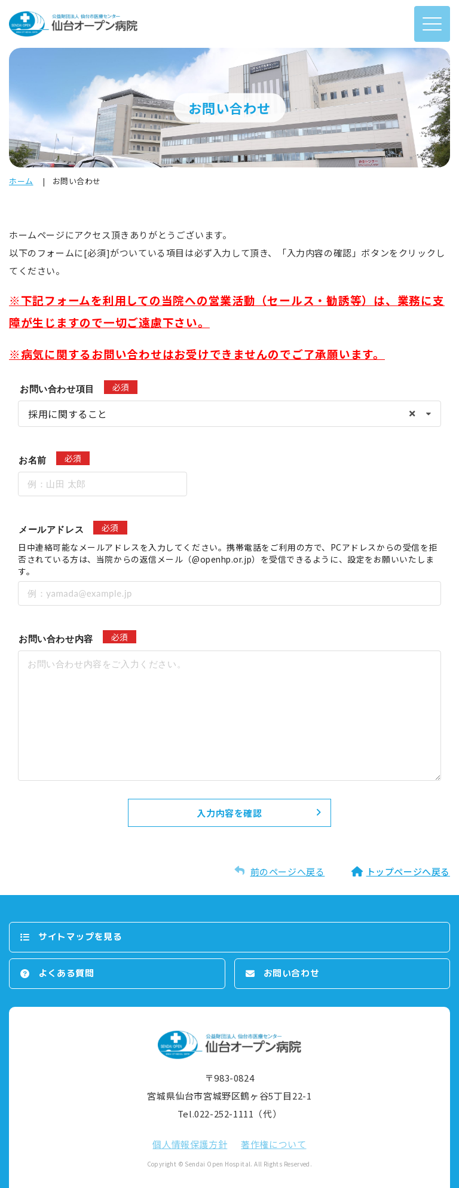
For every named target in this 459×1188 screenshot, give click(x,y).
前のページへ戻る (287, 871)
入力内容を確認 (229, 813)
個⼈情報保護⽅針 (189, 1144)
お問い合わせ (292, 973)
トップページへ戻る (408, 871)
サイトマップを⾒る (80, 936)
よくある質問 (66, 973)
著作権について (273, 1144)
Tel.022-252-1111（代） (229, 1113)
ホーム (21, 181)
